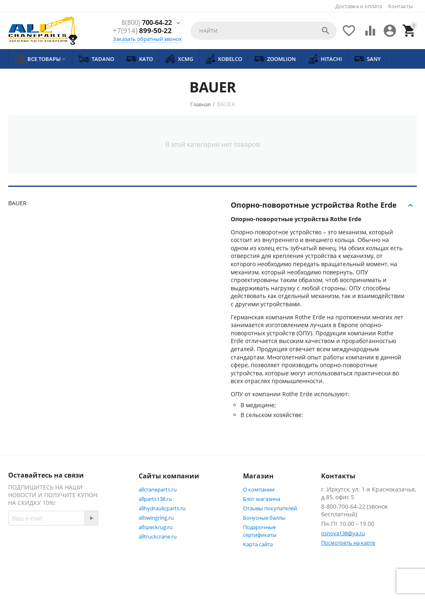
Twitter (70, 560)
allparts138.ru (155, 499)
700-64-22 (144, 22)
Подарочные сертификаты (260, 530)
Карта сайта (258, 544)
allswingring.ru (156, 517)
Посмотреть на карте (348, 542)
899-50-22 (142, 31)
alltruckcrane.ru (158, 536)
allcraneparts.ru (158, 489)
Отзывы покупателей (270, 508)
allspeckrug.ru (156, 527)
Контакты (400, 6)
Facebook (29, 560)
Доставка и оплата (358, 6)
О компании (258, 489)
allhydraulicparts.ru (162, 508)
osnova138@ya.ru (343, 533)
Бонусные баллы (264, 517)
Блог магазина (261, 499)
